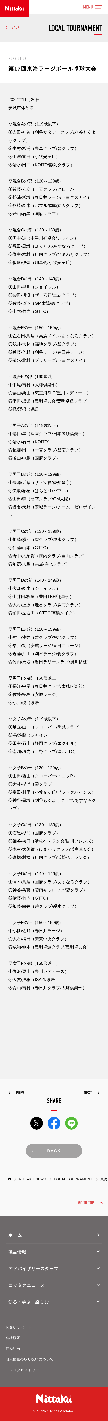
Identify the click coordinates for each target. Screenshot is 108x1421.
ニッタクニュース (26, 1285)
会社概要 (13, 1338)
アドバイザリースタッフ (33, 1268)
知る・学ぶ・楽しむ (28, 1302)
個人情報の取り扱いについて (30, 1359)
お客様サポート (19, 1327)
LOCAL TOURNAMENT (73, 1179)
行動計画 (13, 1348)
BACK (16, 27)
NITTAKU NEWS (32, 1179)
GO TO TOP (86, 1202)
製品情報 (17, 1251)
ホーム (15, 1235)
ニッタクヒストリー (22, 1370)
